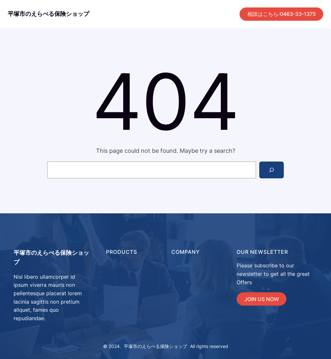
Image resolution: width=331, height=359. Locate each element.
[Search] (271, 170)
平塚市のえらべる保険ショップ (48, 13)
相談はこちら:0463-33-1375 (281, 14)
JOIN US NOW (261, 299)
